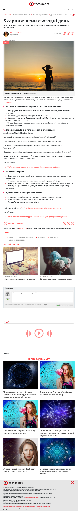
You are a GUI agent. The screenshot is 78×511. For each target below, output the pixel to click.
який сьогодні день (17, 240)
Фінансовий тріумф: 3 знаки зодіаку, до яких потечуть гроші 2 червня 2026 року (57, 433)
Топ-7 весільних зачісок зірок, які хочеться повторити (41, 208)
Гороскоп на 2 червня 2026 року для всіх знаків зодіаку (19, 470)
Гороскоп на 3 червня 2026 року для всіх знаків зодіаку (56, 393)
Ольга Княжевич (16, 33)
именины (41, 237)
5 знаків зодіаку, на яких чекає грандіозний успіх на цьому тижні (55, 471)
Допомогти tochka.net (21, 15)
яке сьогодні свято (26, 237)
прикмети (54, 237)
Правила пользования (9, 506)
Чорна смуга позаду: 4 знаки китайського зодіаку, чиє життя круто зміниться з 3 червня (19, 394)
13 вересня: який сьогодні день (19, 278)
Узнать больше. (39, 509)
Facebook (23, 228)
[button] (68, 9)
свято (11, 237)
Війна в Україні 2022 (40, 15)
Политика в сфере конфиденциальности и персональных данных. (33, 506)
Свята (6, 42)
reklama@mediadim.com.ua (32, 497)
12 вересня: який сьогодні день (56, 278)
